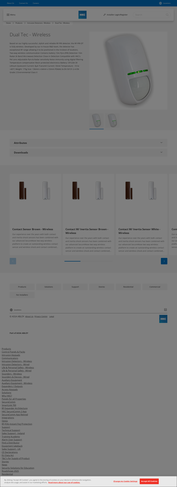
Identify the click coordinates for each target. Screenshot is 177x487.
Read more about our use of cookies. (64, 482)
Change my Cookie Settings (125, 481)
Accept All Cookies (149, 481)
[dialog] (88, 481)
